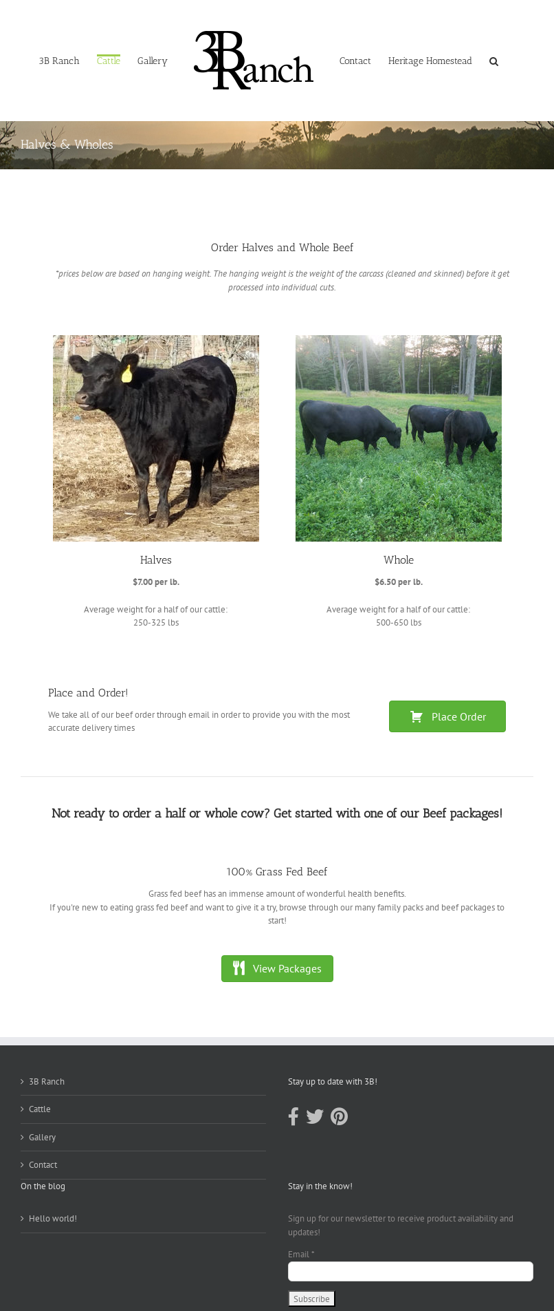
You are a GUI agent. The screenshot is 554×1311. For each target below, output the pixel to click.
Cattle (40, 1109)
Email (301, 1254)
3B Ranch (47, 1081)
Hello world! (53, 1218)
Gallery (42, 1137)
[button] (493, 60)
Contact (43, 1165)
